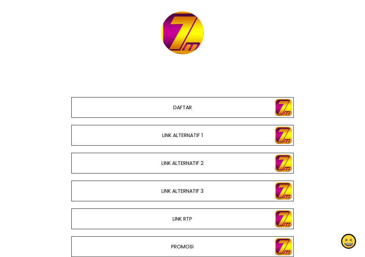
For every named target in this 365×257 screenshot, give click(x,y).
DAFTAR (182, 107)
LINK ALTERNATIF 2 (182, 163)
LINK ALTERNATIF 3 (182, 191)
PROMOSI (182, 246)
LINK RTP (182, 218)
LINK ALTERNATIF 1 (182, 135)
